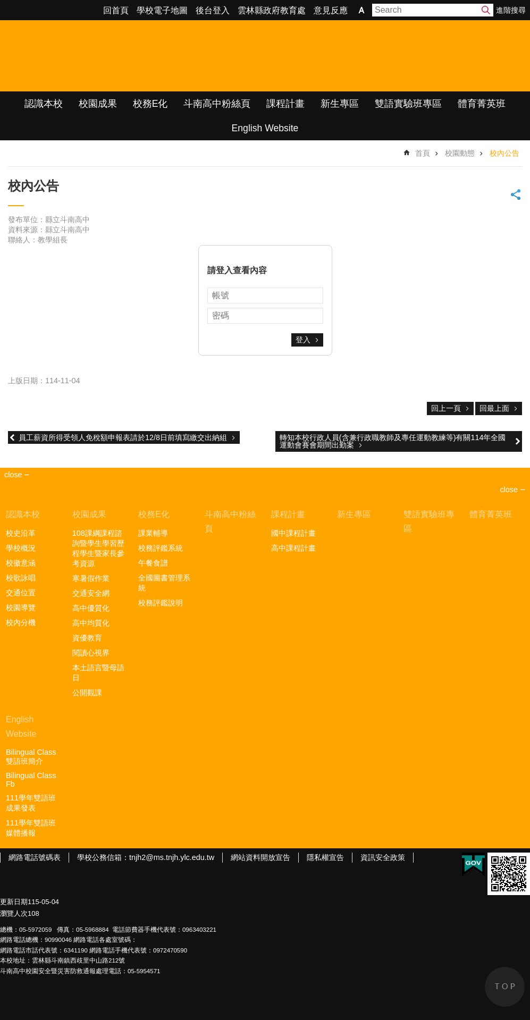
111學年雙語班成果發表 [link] (31, 803)
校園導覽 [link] (21, 607)
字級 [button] (361, 10)
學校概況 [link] (21, 548)
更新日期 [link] (14, 902)
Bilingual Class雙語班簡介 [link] (31, 756)
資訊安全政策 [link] (382, 857)
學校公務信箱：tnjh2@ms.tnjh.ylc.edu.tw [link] (145, 857)
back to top (505, 987)
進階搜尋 (511, 10)
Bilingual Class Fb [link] (31, 779)
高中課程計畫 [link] (293, 548)
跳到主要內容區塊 (5, 5)
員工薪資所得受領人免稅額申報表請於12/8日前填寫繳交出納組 (123, 437)
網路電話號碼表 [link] (35, 857)
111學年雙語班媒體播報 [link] (31, 828)
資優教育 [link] (87, 638)
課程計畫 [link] (285, 103)
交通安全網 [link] (91, 593)
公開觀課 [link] (87, 692)
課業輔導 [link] (153, 533)
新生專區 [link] (340, 103)
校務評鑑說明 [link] (160, 602)
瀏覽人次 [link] (14, 913)
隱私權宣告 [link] (325, 857)
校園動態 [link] (460, 153)
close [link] (13, 474)
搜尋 (485, 10)
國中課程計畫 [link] (293, 533)
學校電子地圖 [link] (162, 10)
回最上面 (494, 408)
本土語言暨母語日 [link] (98, 672)
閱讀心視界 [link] (91, 652)
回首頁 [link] (116, 10)
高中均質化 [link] (91, 623)
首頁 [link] (422, 153)
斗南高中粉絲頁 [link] (216, 103)
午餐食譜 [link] (153, 563)
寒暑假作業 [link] (91, 578)
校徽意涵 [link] (21, 563)
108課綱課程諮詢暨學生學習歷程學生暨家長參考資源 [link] (98, 548)
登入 (303, 339)
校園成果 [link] (98, 103)
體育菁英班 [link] (482, 103)
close (509, 489)
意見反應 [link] (331, 10)
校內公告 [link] (504, 153)
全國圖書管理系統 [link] (164, 583)
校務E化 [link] (150, 103)
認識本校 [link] (43, 103)
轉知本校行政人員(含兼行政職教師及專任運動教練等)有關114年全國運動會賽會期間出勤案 (393, 441)
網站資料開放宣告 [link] (260, 857)
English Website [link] (265, 128)
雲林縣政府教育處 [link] (272, 10)
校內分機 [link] (21, 622)
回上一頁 (446, 408)
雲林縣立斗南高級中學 (112, 55)
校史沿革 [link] (21, 533)
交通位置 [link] (21, 592)
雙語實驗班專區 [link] (408, 103)
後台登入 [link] (213, 10)
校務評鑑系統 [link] (160, 548)
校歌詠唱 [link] (21, 578)
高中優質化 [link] (91, 608)
